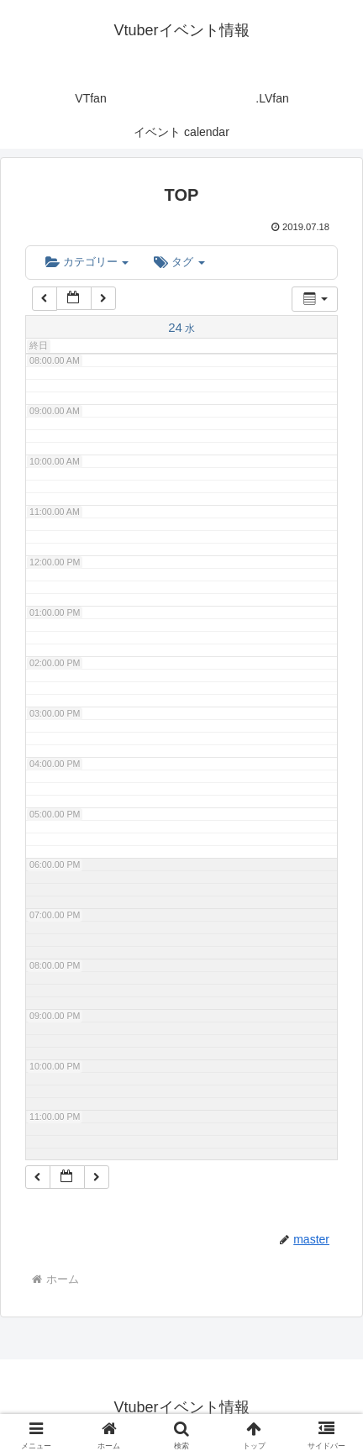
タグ (179, 261)
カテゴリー (87, 261)
